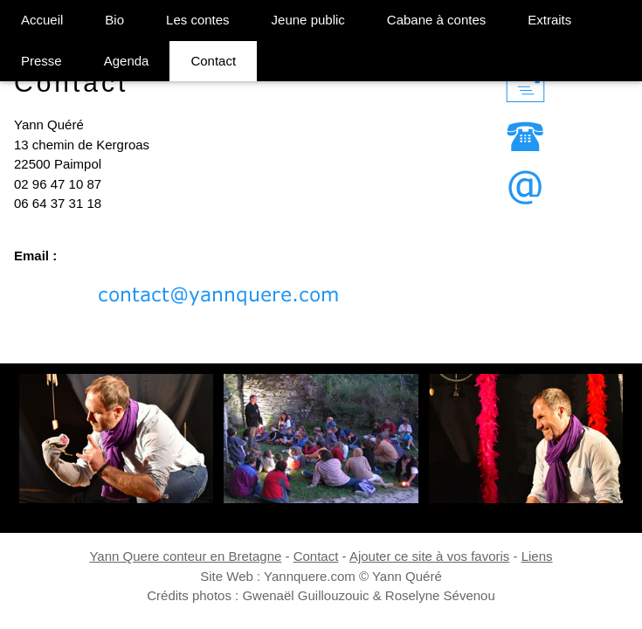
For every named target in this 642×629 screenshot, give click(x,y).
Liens (537, 556)
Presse (41, 60)
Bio (114, 19)
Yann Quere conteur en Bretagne (185, 556)
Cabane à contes (436, 19)
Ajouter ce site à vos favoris (429, 556)
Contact (213, 60)
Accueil (42, 19)
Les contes (198, 19)
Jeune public (308, 19)
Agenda (126, 60)
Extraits (549, 19)
